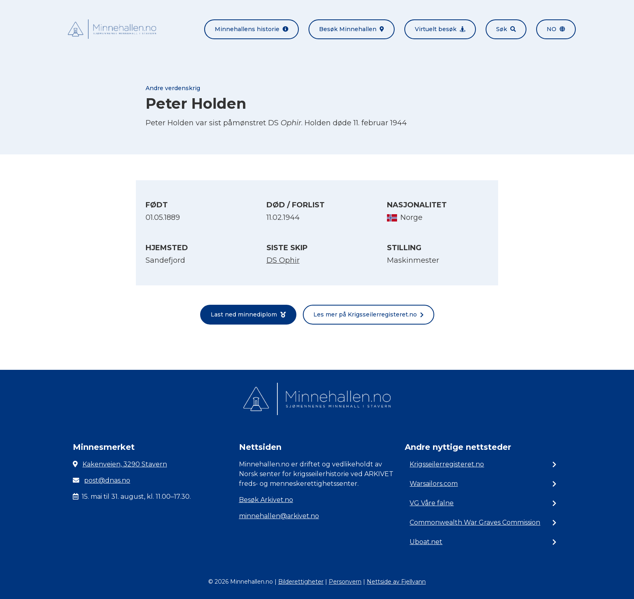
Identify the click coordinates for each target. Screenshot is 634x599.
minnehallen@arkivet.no (279, 516)
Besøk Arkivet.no (266, 500)
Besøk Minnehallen (351, 29)
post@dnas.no (107, 480)
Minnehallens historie (251, 29)
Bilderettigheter (300, 581)
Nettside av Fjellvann (396, 581)
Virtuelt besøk (440, 29)
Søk (506, 29)
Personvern (345, 581)
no (556, 29)
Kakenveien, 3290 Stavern (124, 464)
